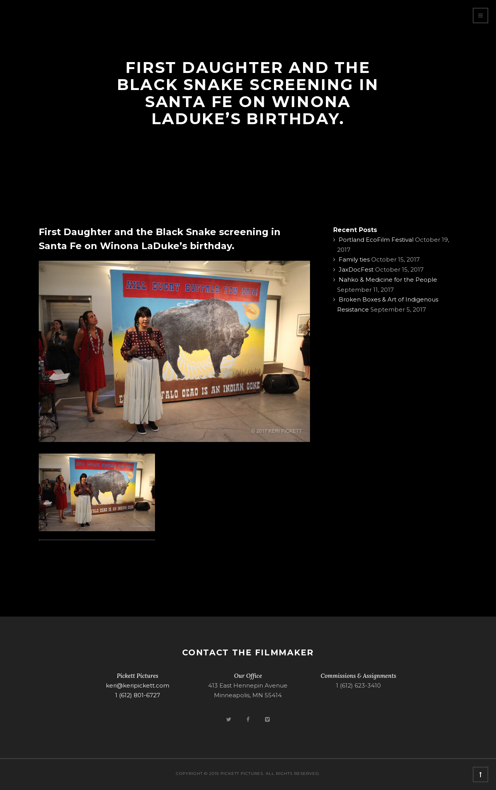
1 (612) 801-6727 (137, 695)
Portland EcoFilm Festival (376, 239)
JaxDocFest (356, 269)
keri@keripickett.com (137, 685)
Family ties (354, 259)
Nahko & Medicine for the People (388, 279)
